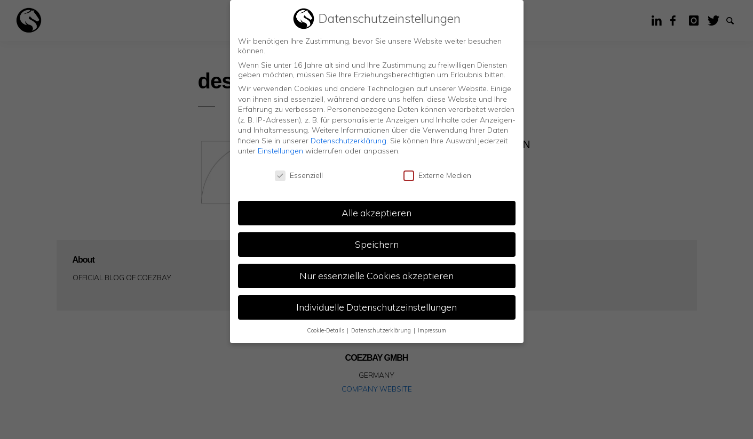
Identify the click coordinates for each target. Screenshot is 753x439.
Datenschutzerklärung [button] (382, 330)
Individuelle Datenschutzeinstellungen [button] (376, 307)
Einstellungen (280, 151)
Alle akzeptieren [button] (376, 212)
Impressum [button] (432, 330)
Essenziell (299, 175)
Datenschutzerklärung (348, 140)
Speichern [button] (377, 244)
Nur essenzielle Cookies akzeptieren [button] (376, 275)
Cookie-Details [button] (326, 330)
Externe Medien (437, 175)
